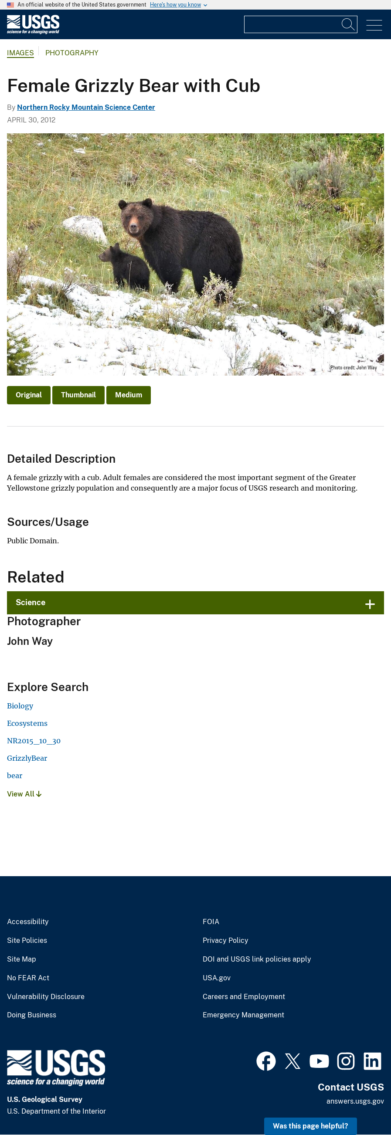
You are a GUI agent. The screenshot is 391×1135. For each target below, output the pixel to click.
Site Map (21, 959)
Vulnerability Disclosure (46, 997)
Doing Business (31, 1015)
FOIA (211, 922)
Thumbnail (78, 395)
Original (29, 395)
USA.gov (217, 978)
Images (20, 53)
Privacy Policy (225, 941)
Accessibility (28, 922)
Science (30, 602)
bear (14, 775)
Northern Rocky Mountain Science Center (86, 107)
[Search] (348, 24)
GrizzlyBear (27, 758)
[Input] (300, 24)
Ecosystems (27, 723)
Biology (20, 705)
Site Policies (27, 941)
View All (24, 794)
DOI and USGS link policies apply (257, 959)
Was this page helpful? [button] (310, 1126)
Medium (128, 395)
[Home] (33, 32)
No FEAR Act (28, 978)
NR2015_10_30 (34, 740)
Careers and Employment (244, 997)
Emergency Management (243, 1015)
